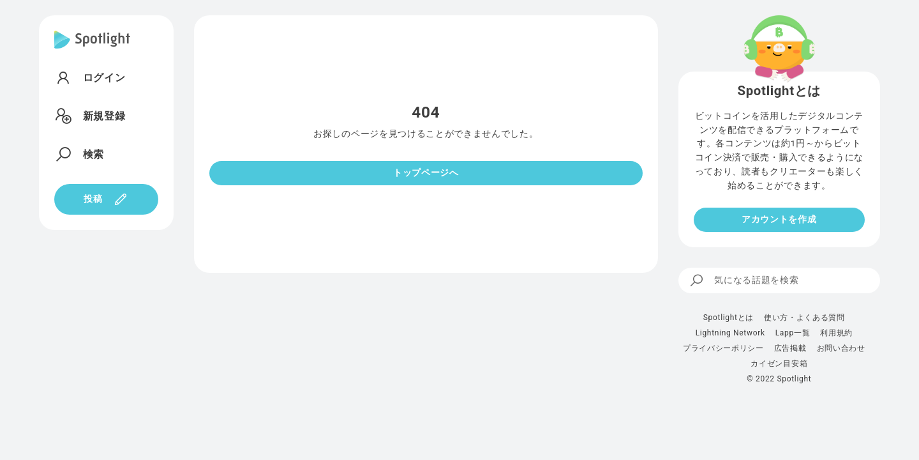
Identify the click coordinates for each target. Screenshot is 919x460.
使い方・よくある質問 (804, 317)
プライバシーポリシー (723, 348)
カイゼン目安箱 (779, 363)
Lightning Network (730, 333)
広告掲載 (790, 348)
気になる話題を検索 (744, 280)
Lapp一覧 (793, 333)
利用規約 (836, 333)
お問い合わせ (841, 348)
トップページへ (426, 172)
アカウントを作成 (779, 219)
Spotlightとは (728, 317)
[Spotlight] (92, 50)
